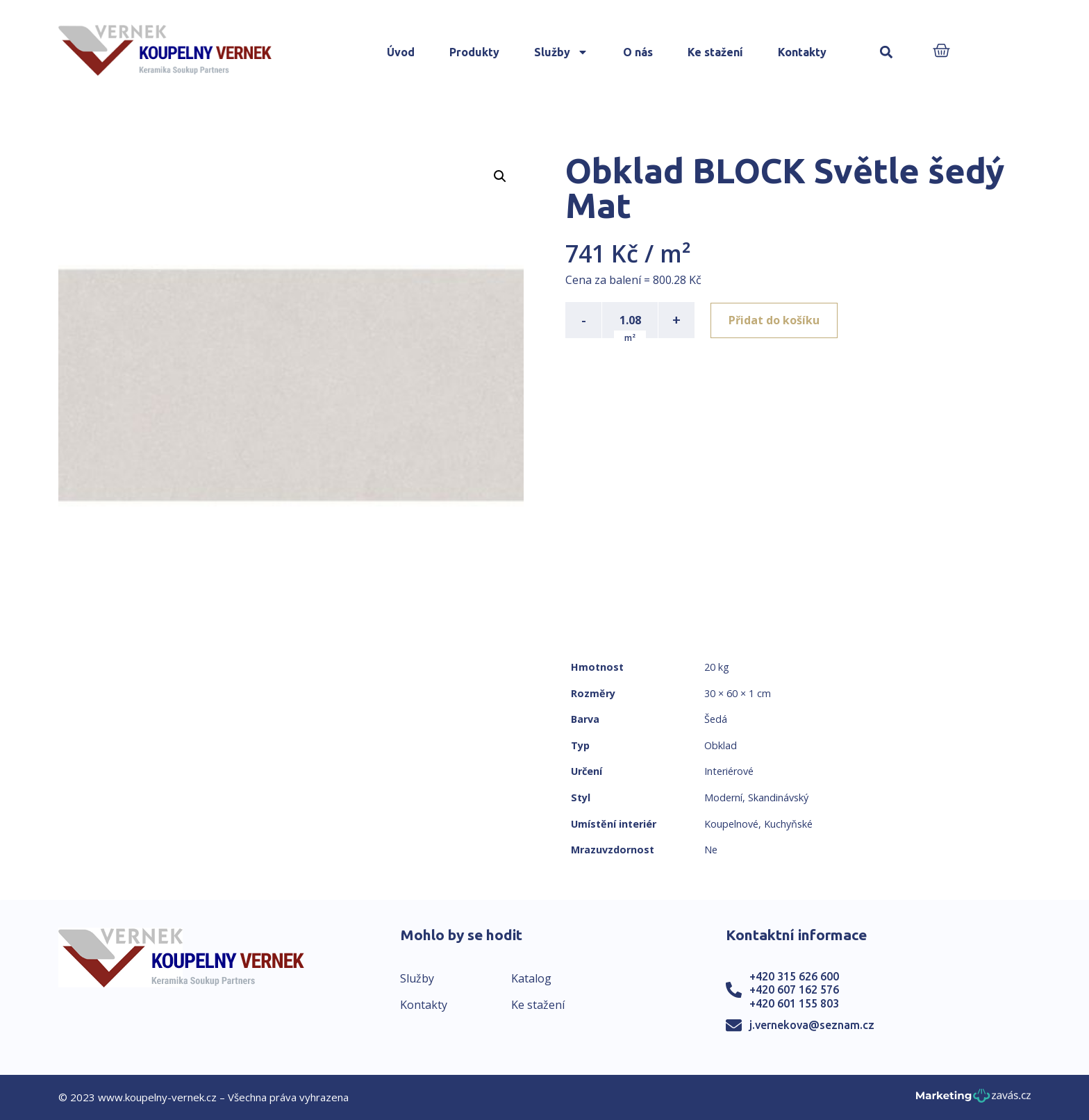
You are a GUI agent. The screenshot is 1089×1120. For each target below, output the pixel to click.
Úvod (401, 52)
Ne (710, 849)
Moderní (723, 797)
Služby (561, 52)
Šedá (715, 719)
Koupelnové (731, 823)
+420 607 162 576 (794, 989)
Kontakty (802, 52)
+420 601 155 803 (794, 1003)
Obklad (720, 745)
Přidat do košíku (774, 320)
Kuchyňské (788, 823)
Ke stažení (715, 52)
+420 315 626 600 (794, 976)
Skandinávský (778, 797)
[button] (886, 52)
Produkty (474, 52)
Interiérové (729, 771)
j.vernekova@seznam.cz (811, 1025)
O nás (638, 52)
